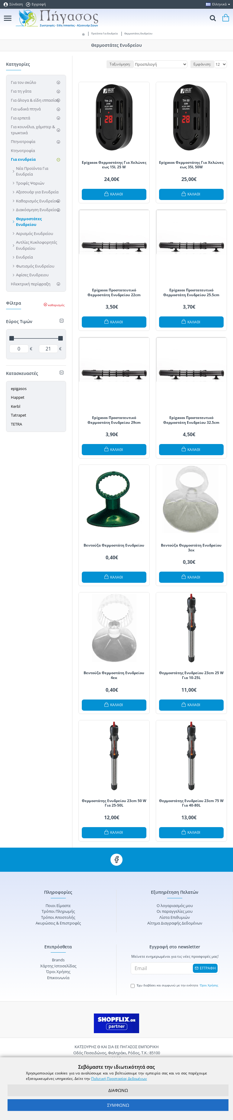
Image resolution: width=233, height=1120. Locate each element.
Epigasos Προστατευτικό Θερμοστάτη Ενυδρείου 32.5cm (191, 420)
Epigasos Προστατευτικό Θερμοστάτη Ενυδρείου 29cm (114, 420)
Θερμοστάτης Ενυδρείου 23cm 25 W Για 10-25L (191, 675)
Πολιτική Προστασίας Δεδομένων (119, 1078)
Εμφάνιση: (202, 64)
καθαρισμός (56, 305)
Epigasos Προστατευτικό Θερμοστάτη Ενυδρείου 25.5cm (191, 292)
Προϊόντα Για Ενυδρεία (104, 33)
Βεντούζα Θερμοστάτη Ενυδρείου (114, 545)
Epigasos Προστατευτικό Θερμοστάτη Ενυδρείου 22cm (114, 292)
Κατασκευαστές (22, 373)
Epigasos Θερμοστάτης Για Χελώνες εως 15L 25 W (114, 165)
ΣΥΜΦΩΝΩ (118, 1105)
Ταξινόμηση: (120, 64)
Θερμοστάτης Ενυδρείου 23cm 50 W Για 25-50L (114, 803)
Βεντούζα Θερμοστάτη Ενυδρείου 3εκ (191, 547)
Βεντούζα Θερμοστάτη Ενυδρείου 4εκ (114, 675)
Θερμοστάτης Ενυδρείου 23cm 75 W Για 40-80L (191, 803)
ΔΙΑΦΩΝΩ (118, 1090)
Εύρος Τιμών (19, 321)
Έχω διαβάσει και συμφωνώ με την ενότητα (175, 985)
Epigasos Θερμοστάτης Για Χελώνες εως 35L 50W (191, 165)
